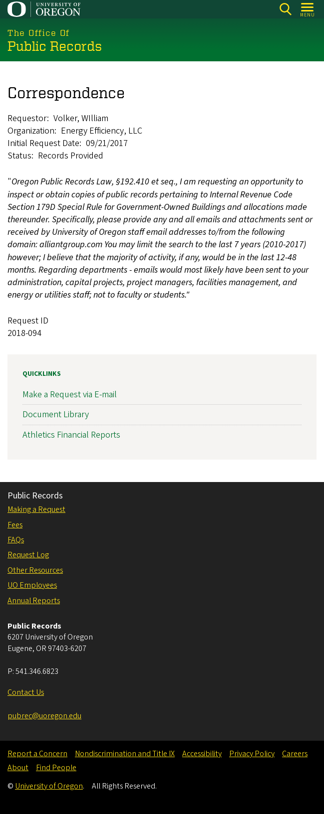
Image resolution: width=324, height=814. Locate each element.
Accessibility (202, 753)
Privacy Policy (252, 753)
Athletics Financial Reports (71, 435)
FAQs (15, 539)
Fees (14, 524)
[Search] (285, 9)
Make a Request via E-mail (69, 394)
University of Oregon (49, 786)
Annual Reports (33, 600)
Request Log (28, 554)
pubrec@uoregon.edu (44, 715)
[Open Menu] (308, 9)
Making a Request (36, 509)
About (17, 767)
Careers (295, 753)
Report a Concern (37, 753)
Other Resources (35, 570)
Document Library (55, 415)
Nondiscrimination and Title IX (125, 753)
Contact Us (25, 692)
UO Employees (32, 585)
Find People (56, 767)
